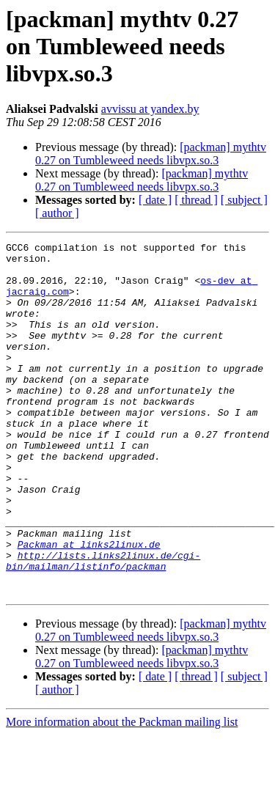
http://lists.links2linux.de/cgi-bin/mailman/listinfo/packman (103, 625)
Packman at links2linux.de (89, 605)
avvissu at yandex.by (150, 109)
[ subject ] (244, 200)
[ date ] (155, 200)
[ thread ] (196, 200)
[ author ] (57, 213)
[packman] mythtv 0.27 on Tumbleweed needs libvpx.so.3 (150, 153)
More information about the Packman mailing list (122, 792)
